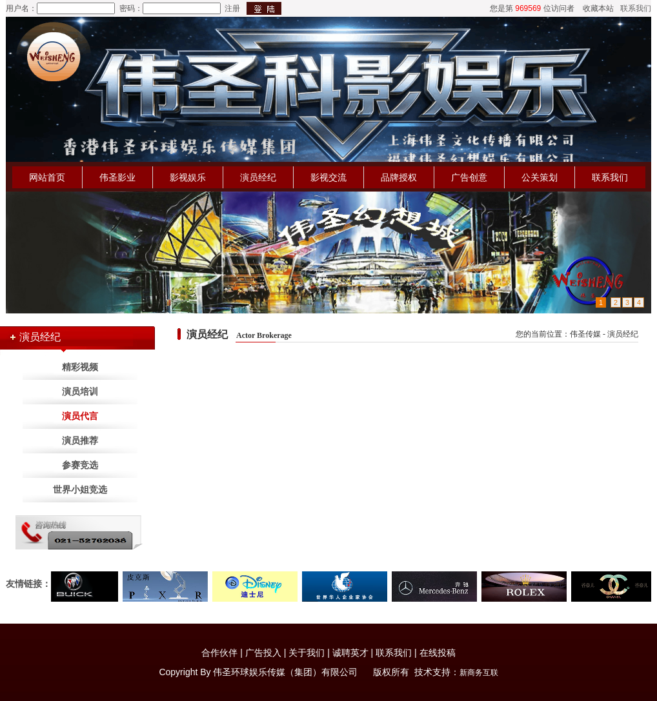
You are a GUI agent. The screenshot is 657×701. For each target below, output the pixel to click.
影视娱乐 (188, 177)
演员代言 (80, 416)
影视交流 (328, 177)
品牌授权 (399, 177)
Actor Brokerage (264, 335)
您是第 (501, 8)
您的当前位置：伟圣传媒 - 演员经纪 (577, 334)
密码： (131, 8)
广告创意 (469, 177)
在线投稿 (437, 652)
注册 (232, 8)
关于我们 (306, 652)
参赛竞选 (80, 465)
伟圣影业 (117, 177)
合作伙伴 (219, 652)
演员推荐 (80, 441)
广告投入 (263, 652)
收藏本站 (598, 8)
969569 (528, 8)
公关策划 (539, 177)
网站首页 (47, 177)
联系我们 (635, 8)
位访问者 (558, 8)
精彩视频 (80, 367)
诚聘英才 (350, 652)
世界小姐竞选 (80, 490)
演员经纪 (258, 177)
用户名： (21, 8)
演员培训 (80, 392)
